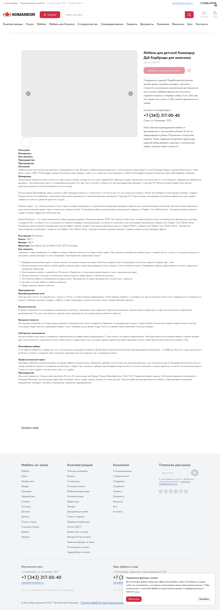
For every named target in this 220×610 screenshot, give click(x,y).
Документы (147, 24)
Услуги (30, 24)
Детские (25, 511)
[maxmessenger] (161, 491)
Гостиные (26, 506)
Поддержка (119, 481)
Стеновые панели (30, 526)
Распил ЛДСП (74, 526)
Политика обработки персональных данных (102, 602)
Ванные (25, 516)
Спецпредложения (112, 24)
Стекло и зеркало (76, 516)
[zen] (181, 491)
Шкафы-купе (27, 481)
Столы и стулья (28, 521)
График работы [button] (75, 3)
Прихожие (26, 491)
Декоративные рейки (77, 511)
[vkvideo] (171, 491)
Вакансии (178, 24)
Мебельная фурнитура (78, 491)
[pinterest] (186, 491)
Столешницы (73, 481)
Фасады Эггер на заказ (79, 537)
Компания (163, 24)
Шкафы (25, 486)
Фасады (71, 506)
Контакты (202, 24)
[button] (204, 14)
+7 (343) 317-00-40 (208, 4)
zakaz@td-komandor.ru (182, 3)
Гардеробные (28, 496)
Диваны (25, 531)
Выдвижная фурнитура (78, 521)
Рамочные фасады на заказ (80, 542)
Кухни (24, 476)
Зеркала (25, 537)
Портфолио (118, 486)
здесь (137, 591)
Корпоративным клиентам (32, 3)
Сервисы (131, 24)
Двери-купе (73, 501)
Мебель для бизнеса (62, 24)
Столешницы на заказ (78, 547)
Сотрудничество (88, 24)
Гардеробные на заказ (78, 552)
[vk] (166, 491)
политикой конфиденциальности (174, 482)
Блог (190, 24)
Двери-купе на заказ (77, 531)
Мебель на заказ (34, 465)
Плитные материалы (77, 471)
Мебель (41, 24)
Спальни (25, 501)
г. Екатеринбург (10, 3)
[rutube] (176, 491)
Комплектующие (13, 24)
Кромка (71, 476)
